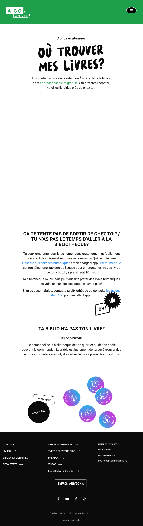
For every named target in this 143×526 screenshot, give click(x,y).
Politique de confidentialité (112, 461)
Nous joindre (104, 450)
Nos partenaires (106, 455)
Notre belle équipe (107, 444)
